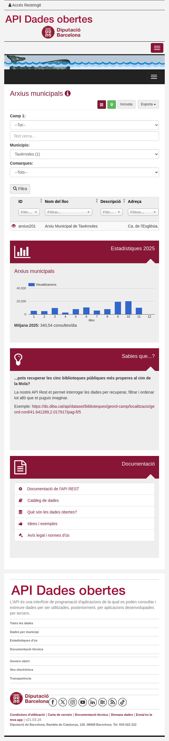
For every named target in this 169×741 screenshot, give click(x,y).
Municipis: (20, 145)
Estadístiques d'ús (23, 640)
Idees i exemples (38, 523)
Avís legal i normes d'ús (44, 535)
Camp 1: (18, 116)
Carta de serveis (60, 714)
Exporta (148, 104)
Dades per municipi (24, 632)
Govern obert (20, 661)
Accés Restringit (25, 5)
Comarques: (21, 163)
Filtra (20, 188)
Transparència (20, 678)
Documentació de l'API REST (49, 489)
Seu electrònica (21, 669)
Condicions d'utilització (27, 714)
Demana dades (122, 714)
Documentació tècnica (26, 649)
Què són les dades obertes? (48, 512)
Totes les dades (21, 623)
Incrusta (126, 104)
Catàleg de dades (39, 500)
